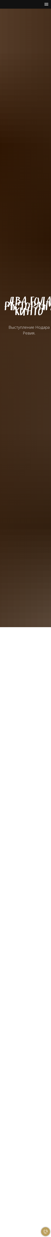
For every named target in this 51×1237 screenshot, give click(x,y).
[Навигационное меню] (46, 4)
